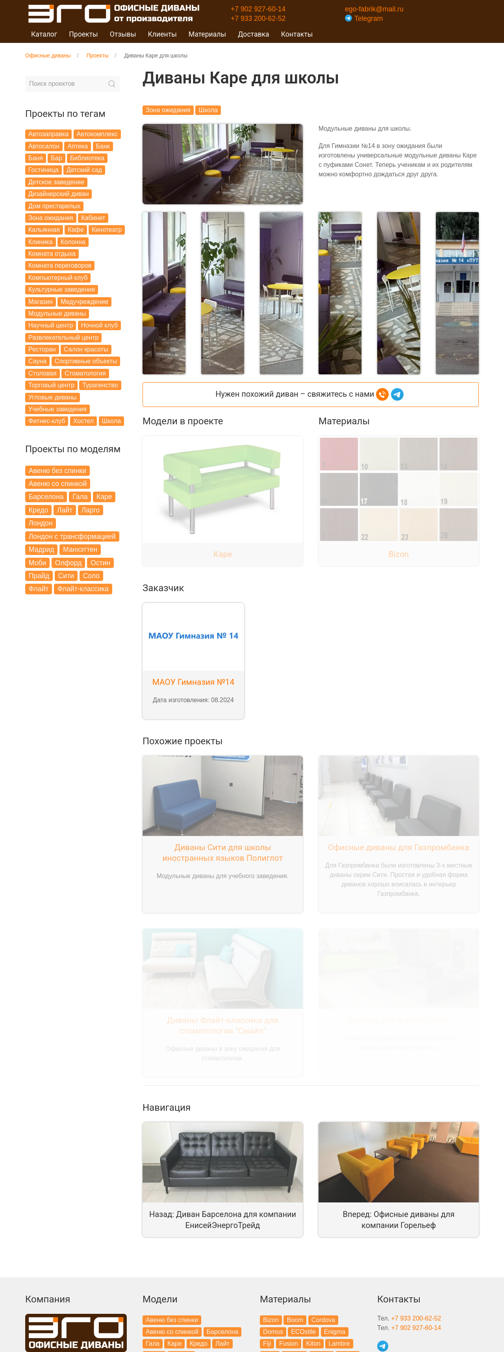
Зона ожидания (50, 218)
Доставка (253, 34)
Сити (66, 576)
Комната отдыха (52, 253)
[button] (164, 291)
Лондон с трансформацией (72, 536)
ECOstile (303, 1329)
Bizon (271, 1317)
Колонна (73, 242)
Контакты (297, 34)
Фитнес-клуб (46, 421)
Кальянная (44, 229)
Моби (37, 563)
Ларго (90, 510)
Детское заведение (56, 182)
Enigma (334, 1329)
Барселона (46, 497)
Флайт (39, 589)
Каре (104, 497)
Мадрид (41, 549)
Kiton (313, 1341)
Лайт (64, 510)
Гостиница (43, 169)
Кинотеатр (107, 229)
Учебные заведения (57, 409)
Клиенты (162, 34)
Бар (56, 158)
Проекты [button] (83, 34)
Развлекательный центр (63, 337)
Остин (100, 563)
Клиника (40, 242)
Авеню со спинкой (58, 484)
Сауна (37, 361)
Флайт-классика (83, 589)
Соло (91, 576)
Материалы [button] (207, 34)
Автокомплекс (97, 134)
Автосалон (43, 146)
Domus (273, 1329)
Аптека (77, 146)
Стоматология (85, 373)
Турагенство (100, 385)
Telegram (364, 18)
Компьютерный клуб (57, 277)
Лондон (41, 523)
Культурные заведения (61, 289)
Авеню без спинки (57, 471)
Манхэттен (80, 549)
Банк (103, 146)
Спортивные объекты (86, 361)
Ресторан (42, 349)
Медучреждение (84, 301)
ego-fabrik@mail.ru (374, 9)
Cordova (323, 1317)
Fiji (267, 1341)
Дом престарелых (54, 206)
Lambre (339, 1341)
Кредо (38, 510)
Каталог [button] (44, 34)
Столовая (42, 373)
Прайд (39, 576)
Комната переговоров (59, 265)
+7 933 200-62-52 (258, 18)
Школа (111, 421)
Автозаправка (48, 134)
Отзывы (123, 34)
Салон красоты (86, 349)
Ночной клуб (99, 325)
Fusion (288, 1341)
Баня (35, 158)
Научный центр (50, 325)
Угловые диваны (52, 397)
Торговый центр (51, 385)
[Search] (72, 84)
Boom (295, 1317)
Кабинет (93, 218)
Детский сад (84, 169)
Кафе (75, 229)
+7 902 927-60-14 (258, 9)
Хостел (83, 421)
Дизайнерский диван (58, 194)
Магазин (40, 301)
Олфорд (68, 563)
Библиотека (87, 158)
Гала (79, 497)
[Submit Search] (112, 84)
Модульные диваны (57, 313)
